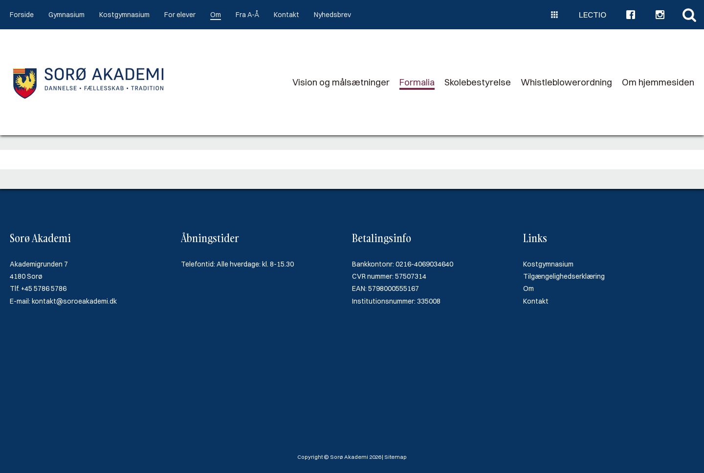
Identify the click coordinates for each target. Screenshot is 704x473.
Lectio (592, 15)
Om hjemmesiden (658, 82)
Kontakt (286, 14)
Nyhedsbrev (332, 14)
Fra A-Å (247, 14)
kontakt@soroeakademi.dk (74, 301)
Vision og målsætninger (341, 82)
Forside (22, 14)
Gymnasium (66, 14)
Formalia (417, 82)
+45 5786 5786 (43, 288)
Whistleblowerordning (566, 82)
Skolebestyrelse (477, 82)
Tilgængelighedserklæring (564, 276)
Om (215, 14)
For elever (180, 14)
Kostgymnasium (124, 14)
